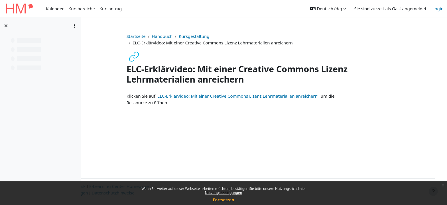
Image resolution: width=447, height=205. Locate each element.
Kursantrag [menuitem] (110, 8)
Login (438, 8)
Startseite (157, 36)
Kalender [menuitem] (55, 8)
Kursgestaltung (215, 36)
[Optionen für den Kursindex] (74, 25)
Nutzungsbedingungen (223, 192)
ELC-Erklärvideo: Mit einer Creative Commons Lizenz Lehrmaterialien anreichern (259, 96)
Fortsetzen (223, 199)
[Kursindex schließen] (6, 25)
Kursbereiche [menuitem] (81, 8)
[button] (327, 8)
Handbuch (183, 36)
